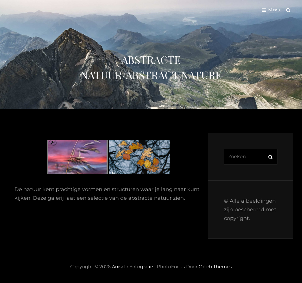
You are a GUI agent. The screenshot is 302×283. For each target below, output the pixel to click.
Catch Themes (215, 266)
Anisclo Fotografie (132, 266)
